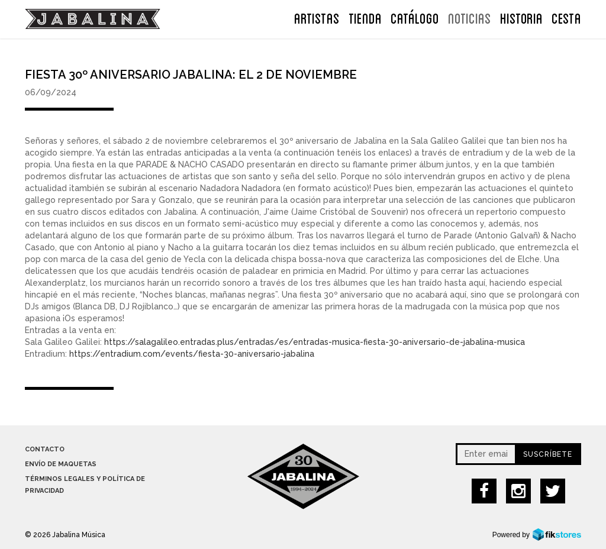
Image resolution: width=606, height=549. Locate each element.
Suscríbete (547, 454)
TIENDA (365, 17)
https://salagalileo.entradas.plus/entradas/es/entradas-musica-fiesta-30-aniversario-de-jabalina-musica (314, 342)
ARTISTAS (317, 17)
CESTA (566, 17)
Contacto (45, 449)
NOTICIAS (469, 17)
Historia (521, 17)
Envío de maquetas (60, 464)
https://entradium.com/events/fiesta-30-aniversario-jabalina (191, 354)
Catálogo (415, 17)
